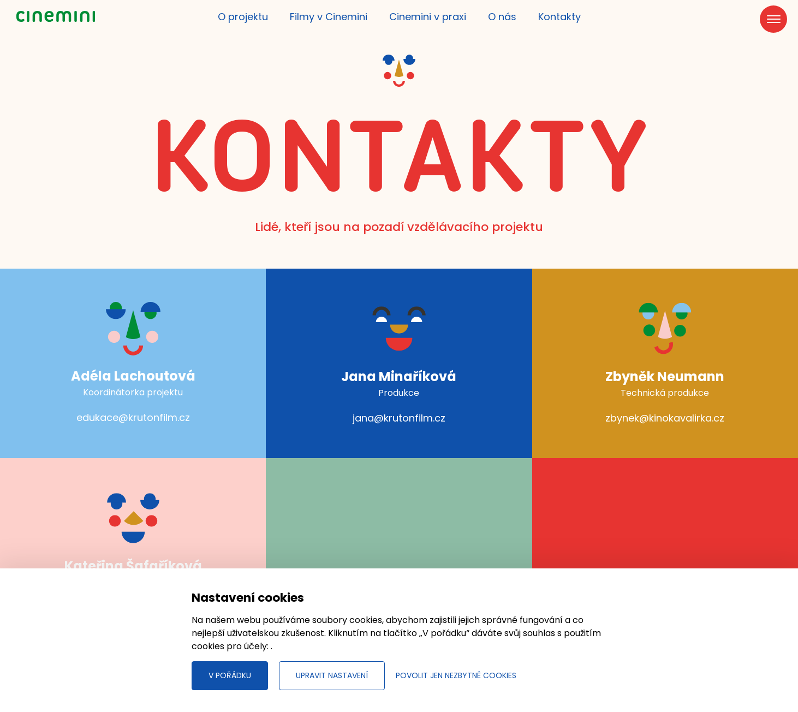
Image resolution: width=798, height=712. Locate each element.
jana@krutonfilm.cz (399, 418)
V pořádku (230, 675)
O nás (502, 16)
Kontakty (559, 16)
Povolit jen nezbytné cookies (456, 675)
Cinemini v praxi (427, 16)
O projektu (243, 16)
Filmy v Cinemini (328, 16)
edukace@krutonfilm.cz (133, 417)
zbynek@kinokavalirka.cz (664, 418)
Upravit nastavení (332, 675)
